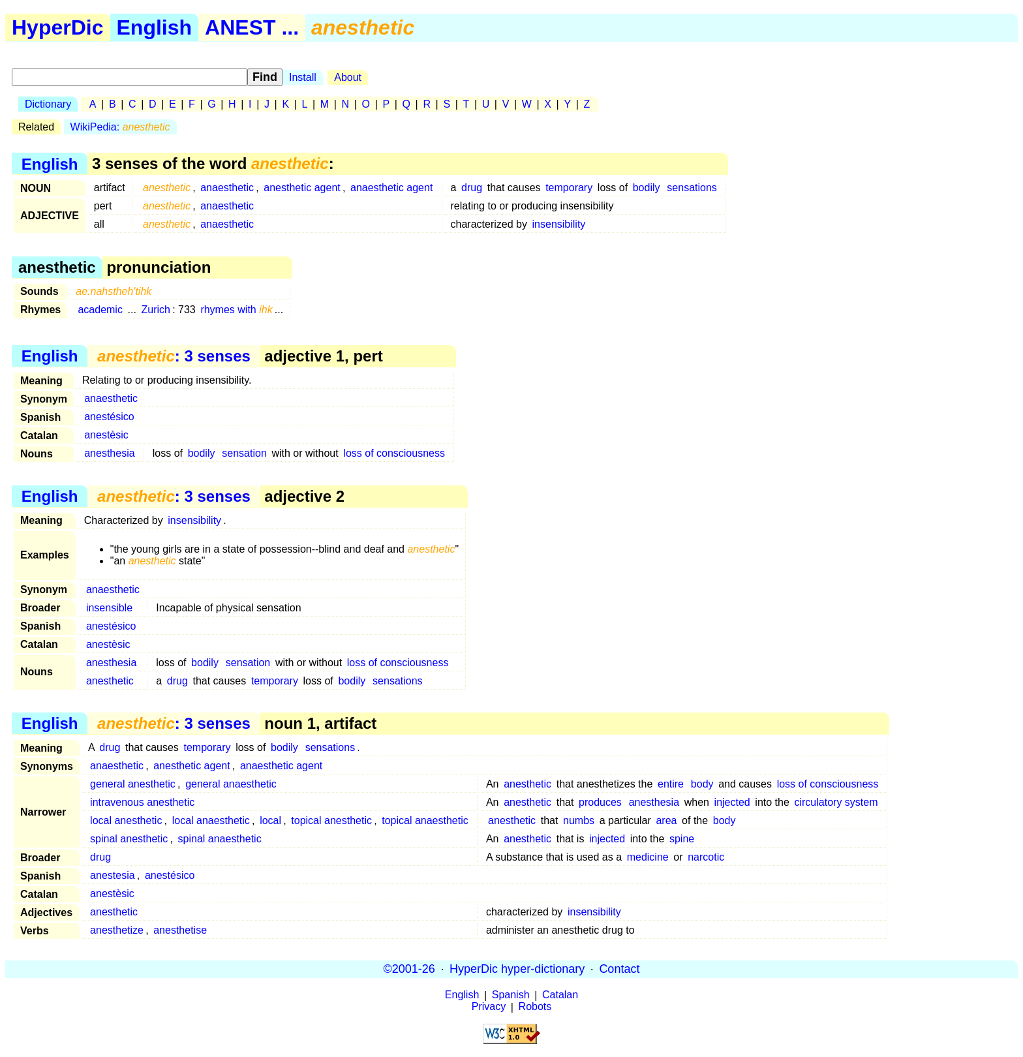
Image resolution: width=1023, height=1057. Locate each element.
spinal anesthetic (129, 838)
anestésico (109, 416)
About (347, 77)
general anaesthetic (231, 783)
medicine (648, 857)
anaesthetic (227, 187)
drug (471, 187)
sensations (692, 187)
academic (100, 309)
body (702, 783)
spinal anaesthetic (220, 838)
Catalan (560, 995)
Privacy (489, 1007)
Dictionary (48, 104)
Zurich (156, 309)
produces (600, 802)
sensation (244, 453)
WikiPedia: (120, 126)
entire (671, 783)
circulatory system (836, 802)
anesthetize (117, 930)
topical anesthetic (331, 820)
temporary (568, 187)
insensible (109, 607)
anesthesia (109, 453)
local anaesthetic (211, 820)
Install (302, 77)
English (154, 27)
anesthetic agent (302, 187)
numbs (578, 820)
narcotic (706, 857)
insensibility (559, 224)
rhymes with (236, 309)
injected (732, 802)
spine (681, 838)
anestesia (112, 875)
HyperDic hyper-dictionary (517, 968)
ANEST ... (252, 27)
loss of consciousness (394, 453)
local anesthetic (126, 820)
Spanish (511, 995)
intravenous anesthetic (142, 802)
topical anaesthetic (425, 820)
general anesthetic (133, 783)
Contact (619, 968)
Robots (535, 1007)
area (666, 820)
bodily (646, 187)
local (270, 820)
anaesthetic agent (391, 187)
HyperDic (58, 27)
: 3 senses (174, 356)
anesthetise (180, 930)
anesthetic (110, 680)
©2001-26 (409, 968)
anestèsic (106, 434)
